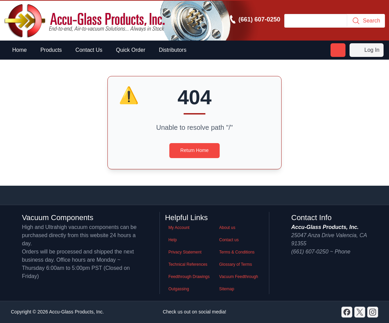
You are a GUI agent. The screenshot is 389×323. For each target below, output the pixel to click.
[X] (359, 312)
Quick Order (130, 50)
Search (366, 21)
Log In (366, 50)
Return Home (194, 150)
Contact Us (88, 50)
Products (51, 50)
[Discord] (346, 312)
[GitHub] (372, 312)
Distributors (172, 50)
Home (19, 50)
